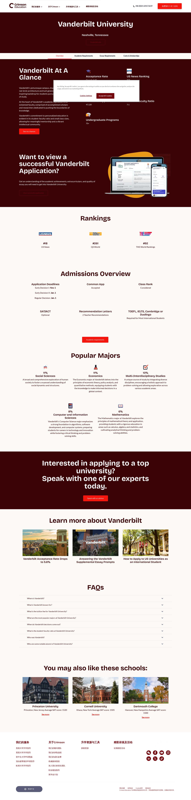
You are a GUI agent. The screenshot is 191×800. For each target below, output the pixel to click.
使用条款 (130, 788)
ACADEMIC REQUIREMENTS (95, 340)
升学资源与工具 (72, 7)
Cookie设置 (139, 788)
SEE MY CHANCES (29, 131)
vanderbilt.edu (95, 42)
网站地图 (122, 788)
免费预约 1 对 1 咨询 (170, 6)
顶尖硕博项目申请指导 (25, 761)
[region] (96, 91)
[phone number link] (142, 6)
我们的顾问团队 (55, 748)
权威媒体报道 (54, 761)
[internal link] (170, 6)
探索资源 (85, 748)
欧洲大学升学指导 (23, 765)
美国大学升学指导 (23, 748)
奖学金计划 (53, 774)
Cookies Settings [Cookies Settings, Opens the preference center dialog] (86, 96)
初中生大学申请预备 (24, 757)
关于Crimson (53, 7)
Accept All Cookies (105, 96)
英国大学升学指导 (23, 752)
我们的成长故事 (55, 757)
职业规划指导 (54, 770)
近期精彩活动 (119, 748)
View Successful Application (33, 193)
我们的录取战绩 (55, 752)
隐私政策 (148, 788)
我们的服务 (36, 7)
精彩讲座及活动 (92, 6)
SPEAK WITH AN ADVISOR (95, 498)
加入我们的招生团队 (57, 765)
